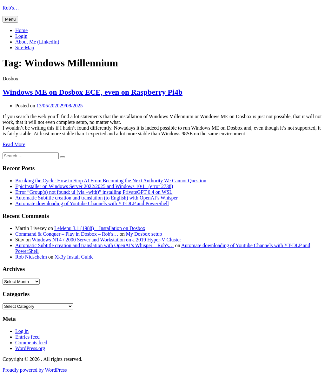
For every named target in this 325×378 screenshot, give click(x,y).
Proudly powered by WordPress (35, 370)
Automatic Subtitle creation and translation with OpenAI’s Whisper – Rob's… (94, 245)
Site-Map (24, 47)
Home (21, 30)
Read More (14, 144)
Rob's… (11, 7)
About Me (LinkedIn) (37, 41)
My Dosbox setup (144, 234)
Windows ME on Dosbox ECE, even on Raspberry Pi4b (92, 92)
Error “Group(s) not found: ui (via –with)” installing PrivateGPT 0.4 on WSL (93, 192)
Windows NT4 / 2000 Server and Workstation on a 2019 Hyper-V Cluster (106, 239)
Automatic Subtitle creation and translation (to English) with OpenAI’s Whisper (96, 197)
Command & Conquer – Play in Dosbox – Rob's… (66, 234)
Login (21, 36)
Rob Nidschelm (31, 257)
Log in (22, 331)
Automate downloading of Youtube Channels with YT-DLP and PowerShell (92, 203)
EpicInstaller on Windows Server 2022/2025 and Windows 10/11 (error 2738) (94, 186)
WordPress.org (30, 348)
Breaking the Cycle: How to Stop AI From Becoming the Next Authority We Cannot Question (110, 180)
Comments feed (31, 342)
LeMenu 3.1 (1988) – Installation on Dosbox (99, 228)
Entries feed (27, 337)
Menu (10, 19)
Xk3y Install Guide (74, 257)
